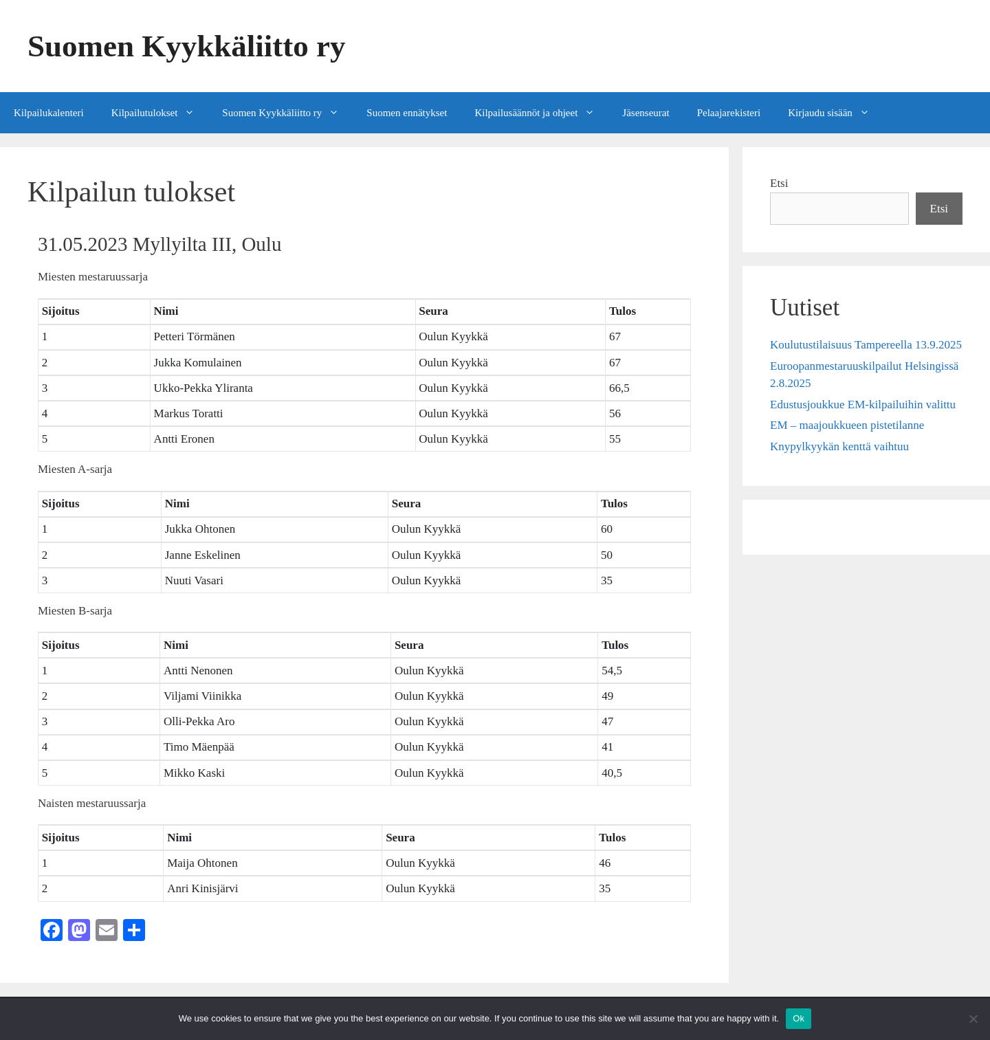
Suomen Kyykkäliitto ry (187, 46)
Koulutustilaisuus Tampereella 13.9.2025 (866, 344)
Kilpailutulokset (160, 112)
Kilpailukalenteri (49, 112)
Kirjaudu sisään (835, 112)
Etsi (779, 183)
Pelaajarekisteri (728, 112)
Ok (798, 1018)
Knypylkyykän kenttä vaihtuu (839, 446)
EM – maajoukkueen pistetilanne (847, 425)
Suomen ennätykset (406, 112)
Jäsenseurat (645, 112)
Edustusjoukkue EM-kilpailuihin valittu (863, 404)
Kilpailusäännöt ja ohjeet (541, 112)
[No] (973, 1019)
